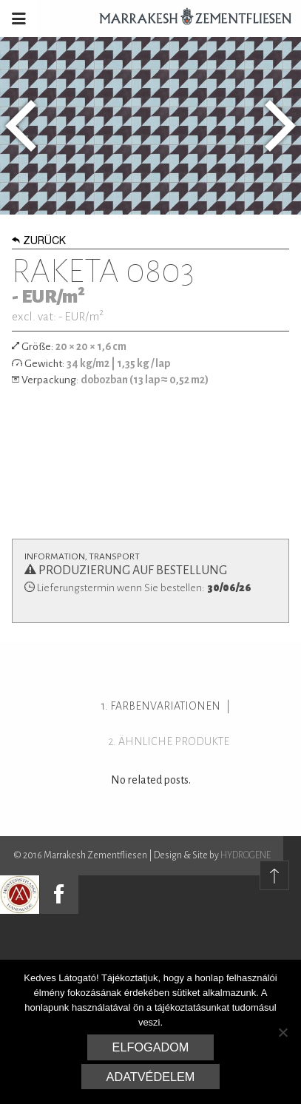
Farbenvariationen (165, 706)
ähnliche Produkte (173, 741)
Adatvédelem (150, 1076)
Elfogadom (150, 1047)
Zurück (39, 242)
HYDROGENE (245, 855)
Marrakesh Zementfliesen (188, 18)
